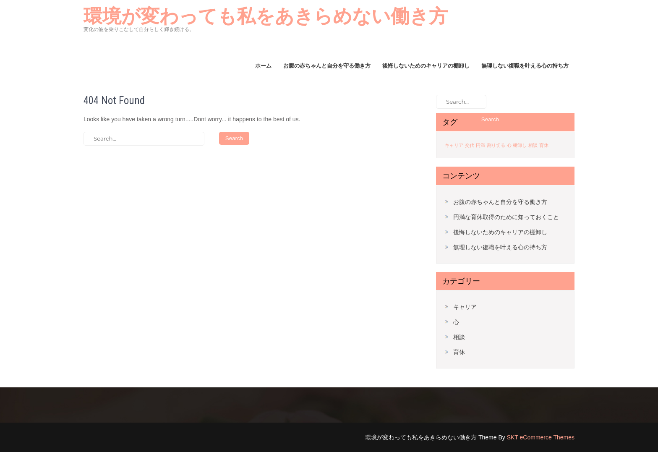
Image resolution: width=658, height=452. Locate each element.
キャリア (465, 306)
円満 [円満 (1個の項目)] (480, 145)
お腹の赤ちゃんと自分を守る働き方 (327, 65)
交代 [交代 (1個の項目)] (469, 145)
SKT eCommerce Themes (540, 437)
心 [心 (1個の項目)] (509, 145)
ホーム (263, 65)
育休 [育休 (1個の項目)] (543, 145)
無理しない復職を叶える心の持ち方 (525, 65)
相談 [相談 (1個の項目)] (533, 145)
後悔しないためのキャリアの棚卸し (426, 65)
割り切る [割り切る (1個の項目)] (496, 145)
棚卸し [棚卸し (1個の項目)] (520, 145)
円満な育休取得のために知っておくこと (506, 217)
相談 (459, 337)
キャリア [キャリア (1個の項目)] (454, 145)
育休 (459, 352)
